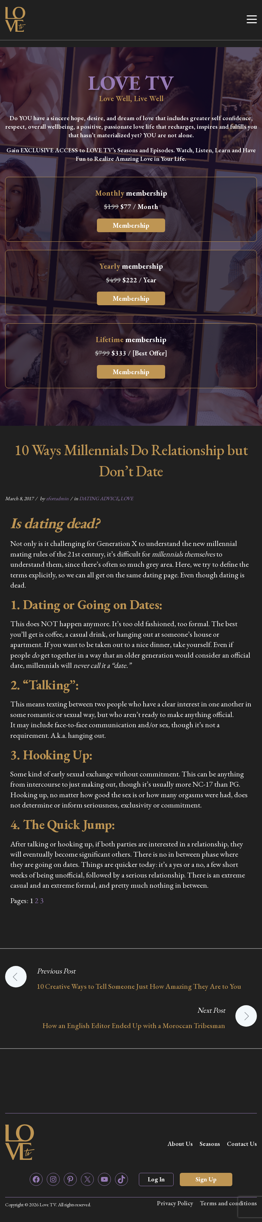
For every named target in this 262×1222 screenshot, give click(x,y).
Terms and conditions (228, 1203)
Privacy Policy (175, 1203)
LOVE (126, 498)
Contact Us (242, 1144)
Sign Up (206, 1179)
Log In (156, 1179)
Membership (131, 225)
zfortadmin (57, 498)
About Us (180, 1144)
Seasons (210, 1144)
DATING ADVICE (98, 498)
